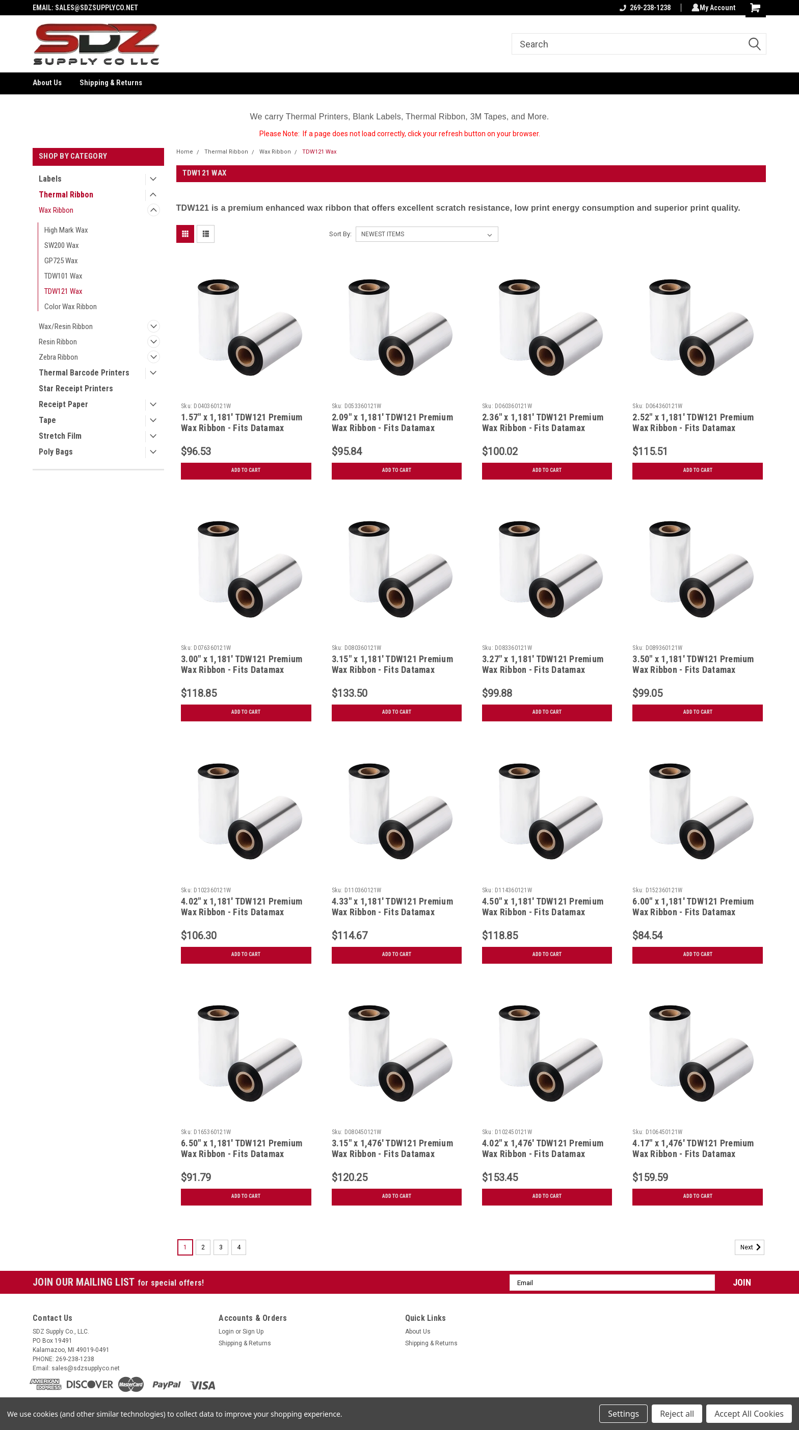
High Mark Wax (66, 230)
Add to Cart (246, 470)
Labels (50, 179)
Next (752, 1247)
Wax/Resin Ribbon (66, 326)
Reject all (677, 1413)
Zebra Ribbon (58, 357)
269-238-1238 (643, 8)
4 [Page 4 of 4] (239, 1247)
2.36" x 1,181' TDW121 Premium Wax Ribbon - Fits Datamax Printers (542, 428)
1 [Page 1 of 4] (185, 1247)
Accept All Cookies (749, 1413)
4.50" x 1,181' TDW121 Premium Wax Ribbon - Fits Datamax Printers (542, 912)
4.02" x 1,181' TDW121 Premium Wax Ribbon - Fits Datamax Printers (241, 912)
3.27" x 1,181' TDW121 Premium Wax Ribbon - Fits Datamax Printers (542, 670)
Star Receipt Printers (76, 388)
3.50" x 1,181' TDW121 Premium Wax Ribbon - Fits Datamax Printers (693, 670)
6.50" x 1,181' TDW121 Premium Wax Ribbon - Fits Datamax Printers (241, 1154)
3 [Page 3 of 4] (221, 1247)
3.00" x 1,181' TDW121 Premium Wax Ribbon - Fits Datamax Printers (241, 670)
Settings (623, 1413)
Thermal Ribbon (66, 194)
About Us (47, 82)
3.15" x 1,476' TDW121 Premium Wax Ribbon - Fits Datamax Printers (392, 1154)
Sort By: (340, 234)
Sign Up (253, 1331)
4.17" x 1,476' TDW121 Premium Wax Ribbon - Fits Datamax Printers (693, 1154)
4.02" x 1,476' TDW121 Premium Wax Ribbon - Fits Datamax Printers (542, 1154)
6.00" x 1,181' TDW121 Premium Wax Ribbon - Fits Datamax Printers (693, 912)
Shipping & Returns (110, 82)
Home (184, 151)
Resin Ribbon (58, 341)
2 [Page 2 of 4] (203, 1247)
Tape (47, 420)
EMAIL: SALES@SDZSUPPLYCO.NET (85, 8)
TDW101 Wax (63, 276)
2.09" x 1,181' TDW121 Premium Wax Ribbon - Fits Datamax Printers (392, 428)
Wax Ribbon (56, 210)
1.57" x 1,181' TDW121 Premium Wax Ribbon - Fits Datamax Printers (241, 428)
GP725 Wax (61, 260)
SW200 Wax (61, 245)
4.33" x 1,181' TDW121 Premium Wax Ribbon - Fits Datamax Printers (392, 912)
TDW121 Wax (63, 291)
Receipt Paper (63, 404)
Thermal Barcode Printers (84, 373)
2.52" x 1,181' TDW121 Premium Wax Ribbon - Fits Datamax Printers (693, 428)
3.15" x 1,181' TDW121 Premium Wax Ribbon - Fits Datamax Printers (392, 670)
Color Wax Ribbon (70, 306)
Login (226, 1331)
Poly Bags (56, 452)
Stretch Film (60, 436)
